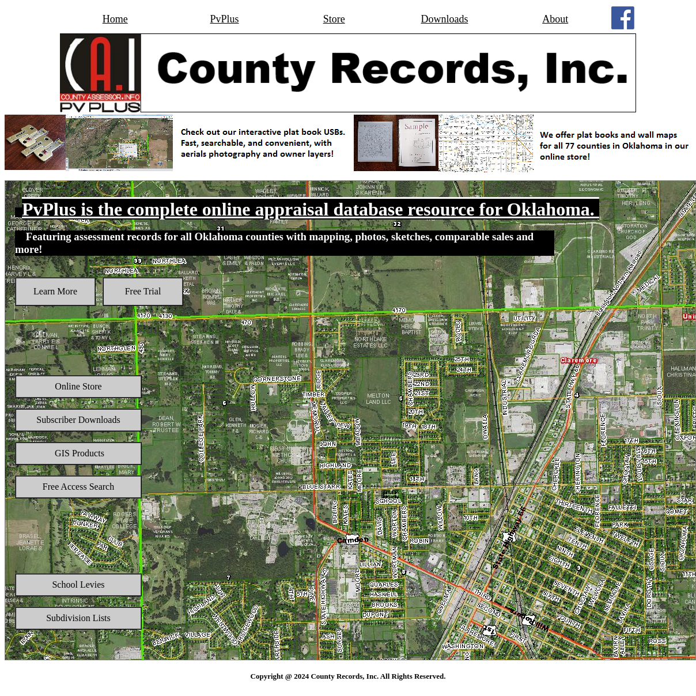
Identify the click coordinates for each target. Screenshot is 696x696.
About (555, 19)
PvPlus (224, 19)
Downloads (444, 19)
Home (115, 19)
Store (334, 19)
